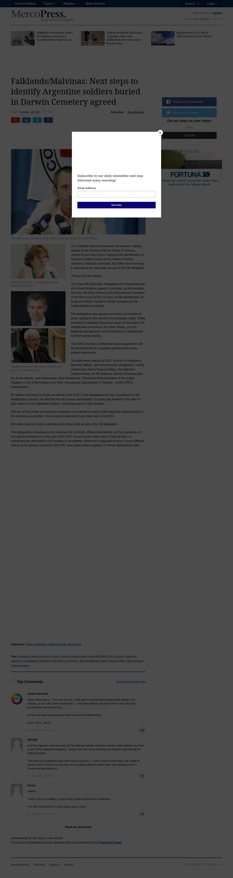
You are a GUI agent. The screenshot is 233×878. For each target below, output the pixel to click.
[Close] (160, 132)
